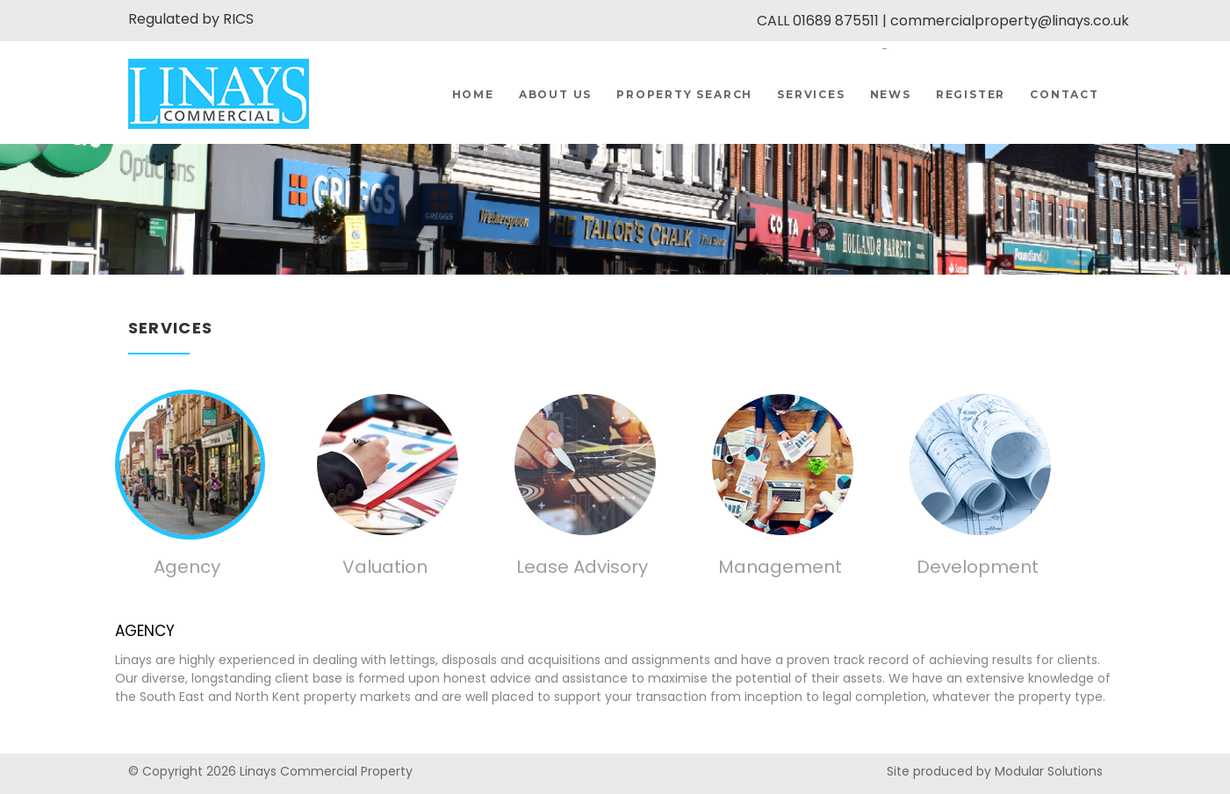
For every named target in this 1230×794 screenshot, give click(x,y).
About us (555, 94)
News (890, 94)
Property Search (684, 94)
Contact (1064, 94)
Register (970, 94)
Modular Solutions (1049, 771)
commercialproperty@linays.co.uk (1009, 21)
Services (811, 94)
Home (473, 94)
